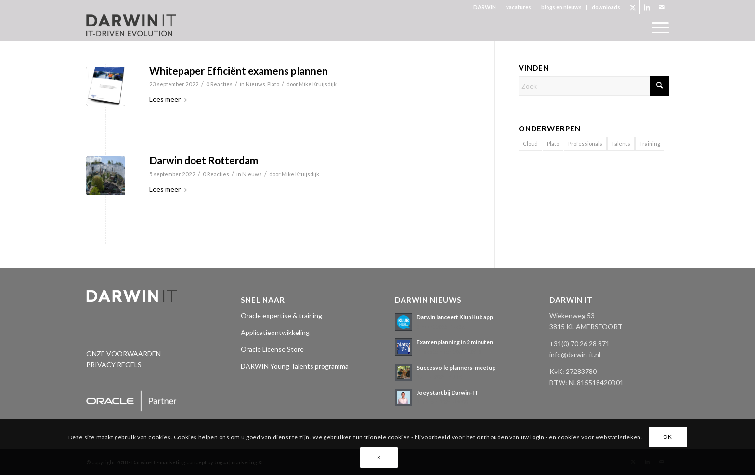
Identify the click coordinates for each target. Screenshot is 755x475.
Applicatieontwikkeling (275, 332)
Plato (273, 84)
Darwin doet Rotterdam (204, 160)
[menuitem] (485, 7)
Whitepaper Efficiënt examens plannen (238, 70)
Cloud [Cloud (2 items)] (530, 144)
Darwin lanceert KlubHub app (455, 317)
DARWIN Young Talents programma (295, 366)
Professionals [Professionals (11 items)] (585, 144)
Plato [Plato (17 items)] (553, 144)
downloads (606, 7)
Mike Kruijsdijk (318, 84)
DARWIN (484, 7)
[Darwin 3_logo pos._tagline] (131, 27)
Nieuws (255, 84)
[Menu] (657, 27)
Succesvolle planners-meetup (456, 367)
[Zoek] (594, 86)
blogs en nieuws (561, 7)
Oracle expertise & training (281, 315)
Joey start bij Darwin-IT (448, 392)
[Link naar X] (632, 7)
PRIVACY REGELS (114, 364)
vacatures (518, 7)
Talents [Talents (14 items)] (621, 144)
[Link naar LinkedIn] (647, 7)
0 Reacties (219, 84)
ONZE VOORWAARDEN (123, 353)
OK (667, 436)
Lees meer (170, 99)
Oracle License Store (272, 349)
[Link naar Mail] (661, 7)
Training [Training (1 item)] (649, 144)
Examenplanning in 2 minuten (455, 342)
